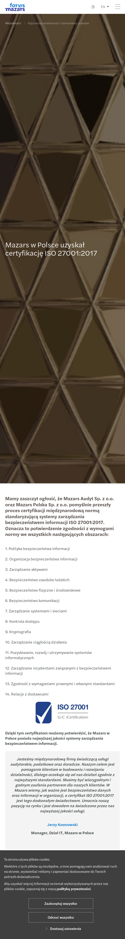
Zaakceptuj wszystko (60, 903)
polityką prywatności (73, 888)
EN (103, 6)
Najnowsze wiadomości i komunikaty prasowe (58, 20)
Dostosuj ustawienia (62, 928)
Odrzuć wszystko (61, 917)
